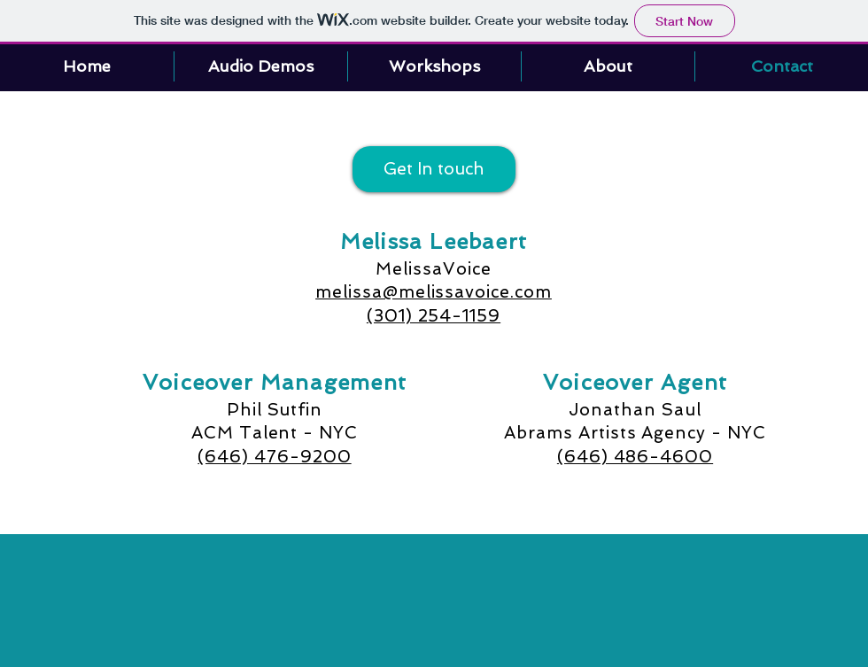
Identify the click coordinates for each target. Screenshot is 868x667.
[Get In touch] (434, 169)
